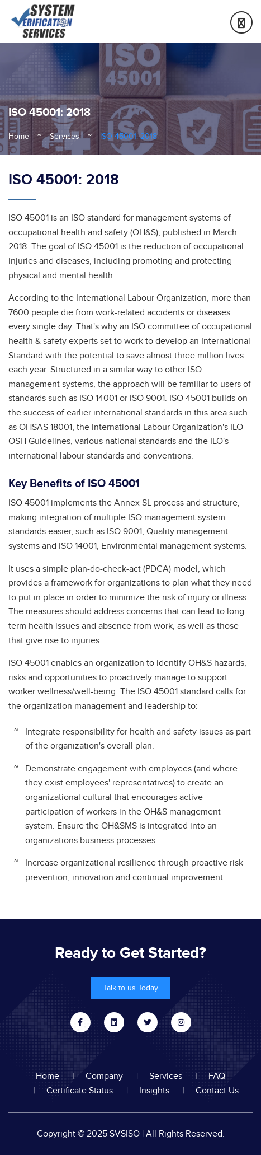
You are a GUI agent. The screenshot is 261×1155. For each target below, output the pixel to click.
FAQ (216, 1076)
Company (104, 1076)
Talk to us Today (130, 988)
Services (64, 136)
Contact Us (217, 1090)
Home (18, 136)
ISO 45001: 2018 (128, 136)
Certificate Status (79, 1090)
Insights (154, 1090)
